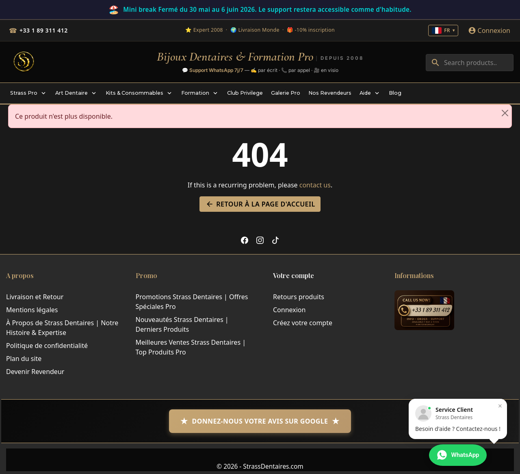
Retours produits (298, 296)
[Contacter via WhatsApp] (457, 455)
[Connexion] (489, 30)
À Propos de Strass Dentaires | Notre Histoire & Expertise (62, 327)
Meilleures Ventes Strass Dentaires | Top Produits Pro (191, 347)
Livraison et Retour (34, 296)
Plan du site (23, 358)
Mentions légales (32, 309)
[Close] (504, 113)
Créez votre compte (302, 322)
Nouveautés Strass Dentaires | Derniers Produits (182, 324)
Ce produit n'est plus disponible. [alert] (263, 113)
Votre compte (293, 275)
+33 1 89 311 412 (44, 30)
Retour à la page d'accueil (260, 204)
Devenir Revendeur (35, 371)
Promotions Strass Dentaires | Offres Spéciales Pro (192, 301)
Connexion (289, 309)
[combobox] (470, 62)
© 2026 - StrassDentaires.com (260, 466)
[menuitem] (28, 93)
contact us (315, 184)
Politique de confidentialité (47, 345)
